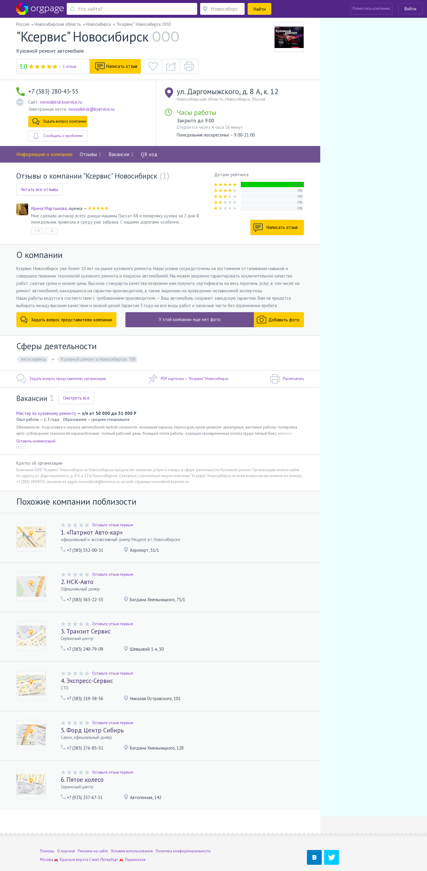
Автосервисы (33, 359)
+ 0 (36, 230)
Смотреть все (76, 398)
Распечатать (287, 379)
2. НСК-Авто (77, 582)
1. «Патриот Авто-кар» (92, 532)
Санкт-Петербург (103, 841)
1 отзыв (69, 66)
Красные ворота (74, 841)
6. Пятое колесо (82, 780)
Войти (410, 9)
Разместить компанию (371, 8)
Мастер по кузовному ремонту (46, 413)
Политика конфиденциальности (183, 833)
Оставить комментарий (35, 441)
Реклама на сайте (93, 833)
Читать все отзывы (39, 189)
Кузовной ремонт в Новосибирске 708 (98, 359)
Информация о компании (44, 154)
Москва (46, 841)
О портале (66, 833)
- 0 (51, 230)
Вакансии (121, 154)
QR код (149, 154)
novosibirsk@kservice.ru (91, 109)
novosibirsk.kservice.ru (61, 102)
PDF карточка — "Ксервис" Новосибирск (188, 379)
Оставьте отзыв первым (112, 524)
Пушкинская (135, 841)
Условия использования (132, 833)
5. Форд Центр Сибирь (92, 730)
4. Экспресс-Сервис (87, 681)
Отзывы (90, 154)
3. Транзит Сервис (86, 631)
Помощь (47, 833)
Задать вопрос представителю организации (61, 379)
